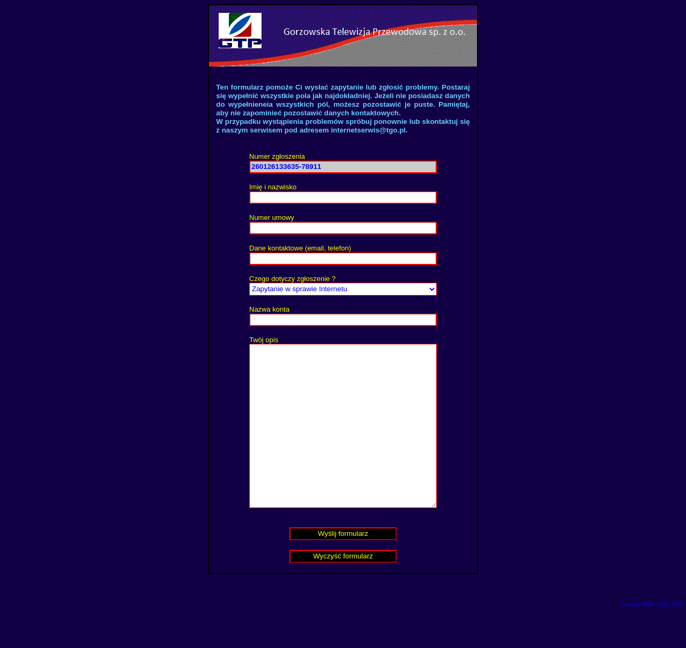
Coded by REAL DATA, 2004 (652, 636)
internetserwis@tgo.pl (368, 130)
